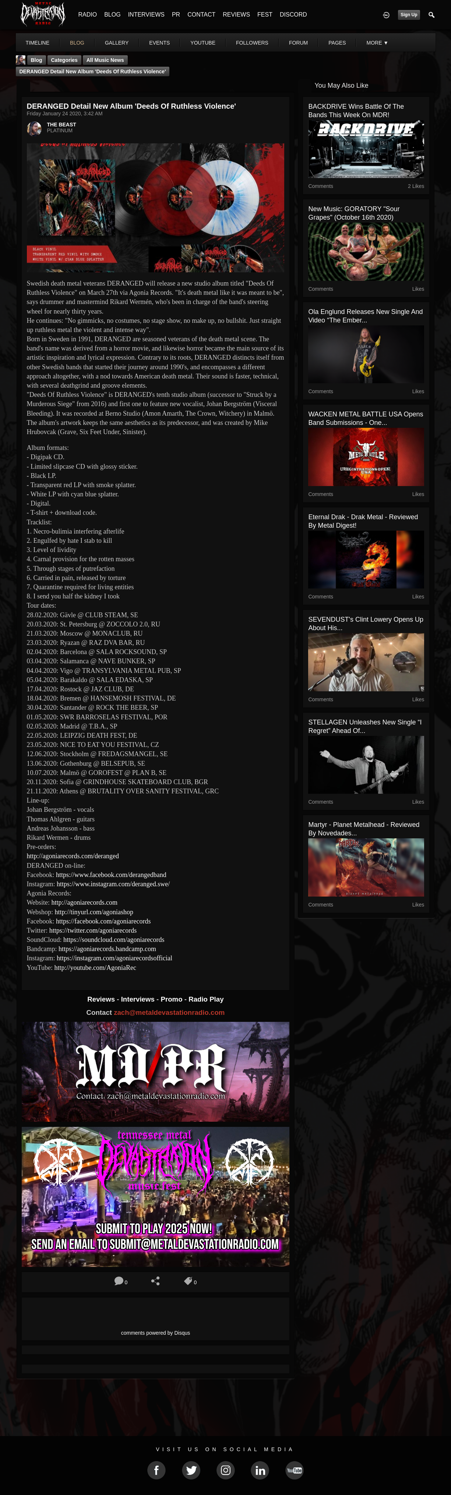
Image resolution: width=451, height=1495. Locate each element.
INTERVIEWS (146, 14)
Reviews (102, 999)
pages (337, 43)
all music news (105, 60)
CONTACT (201, 14)
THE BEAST (61, 125)
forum (298, 43)
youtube (202, 43)
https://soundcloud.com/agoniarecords (113, 939)
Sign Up (409, 14)
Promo (172, 999)
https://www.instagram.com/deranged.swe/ (113, 884)
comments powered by (155, 1333)
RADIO (87, 14)
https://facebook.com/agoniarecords (103, 921)
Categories (64, 60)
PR (176, 14)
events (159, 43)
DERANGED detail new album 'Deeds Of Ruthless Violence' (93, 71)
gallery (116, 43)
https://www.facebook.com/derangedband (111, 875)
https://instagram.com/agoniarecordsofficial (114, 958)
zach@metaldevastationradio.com (169, 1012)
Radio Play (205, 999)
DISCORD (293, 14)
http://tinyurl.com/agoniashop (94, 912)
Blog (36, 60)
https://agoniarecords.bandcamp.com (107, 949)
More (377, 43)
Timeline (38, 43)
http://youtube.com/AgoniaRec (95, 967)
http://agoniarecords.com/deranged (73, 856)
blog (77, 43)
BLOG (112, 14)
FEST (264, 14)
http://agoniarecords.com (84, 902)
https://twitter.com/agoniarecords (93, 930)
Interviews (138, 999)
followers (252, 43)
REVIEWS (236, 14)
